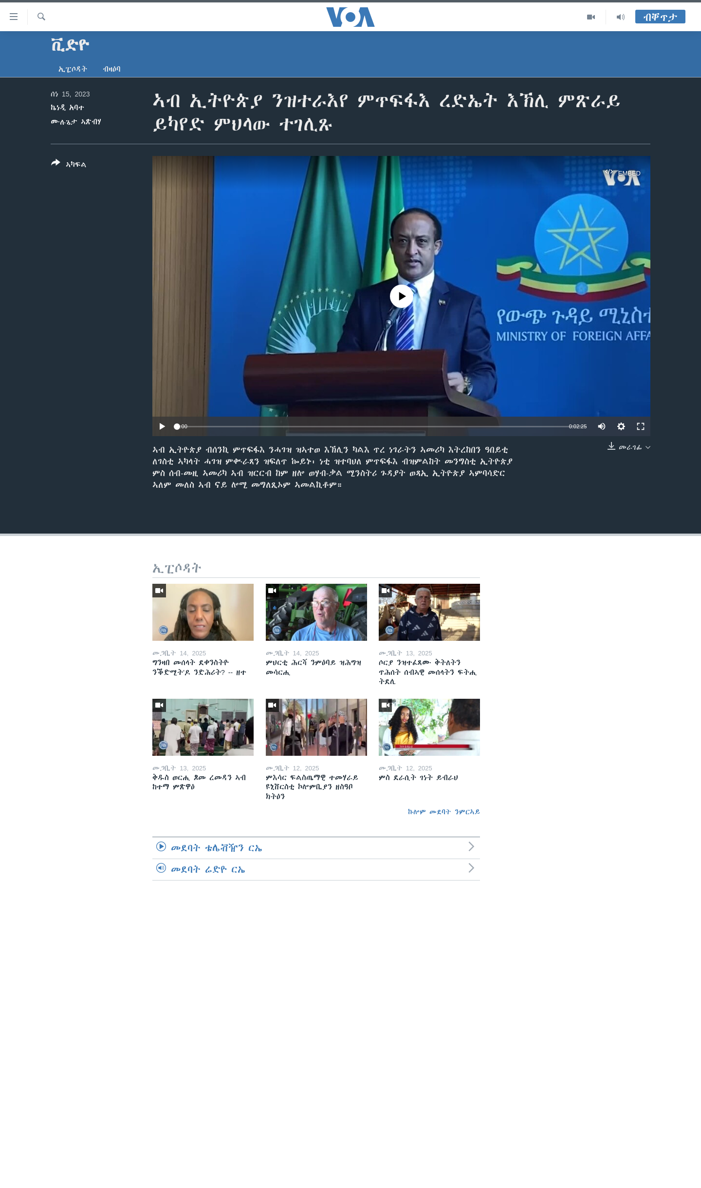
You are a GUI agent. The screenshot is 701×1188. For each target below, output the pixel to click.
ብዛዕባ (112, 69)
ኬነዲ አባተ (67, 107)
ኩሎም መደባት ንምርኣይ (444, 812)
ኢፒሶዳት (72, 69)
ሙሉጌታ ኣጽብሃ (76, 121)
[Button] (69, 165)
